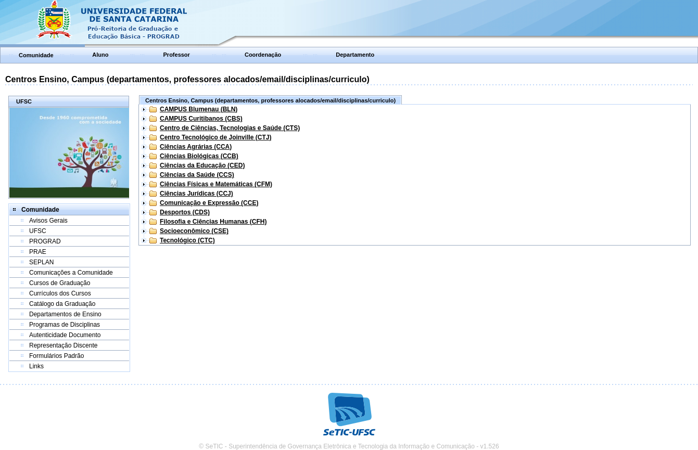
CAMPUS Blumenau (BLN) (198, 109)
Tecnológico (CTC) (187, 240)
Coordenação (263, 55)
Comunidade (36, 55)
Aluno (100, 55)
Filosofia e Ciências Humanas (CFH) (213, 221)
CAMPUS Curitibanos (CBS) (201, 118)
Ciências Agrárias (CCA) (196, 146)
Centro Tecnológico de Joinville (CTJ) (215, 137)
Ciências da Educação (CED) (202, 165)
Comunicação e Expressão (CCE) (209, 203)
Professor (176, 55)
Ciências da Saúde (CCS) (197, 174)
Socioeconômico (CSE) (194, 231)
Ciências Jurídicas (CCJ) (196, 193)
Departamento (355, 55)
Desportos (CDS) (185, 212)
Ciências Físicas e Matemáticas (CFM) (216, 184)
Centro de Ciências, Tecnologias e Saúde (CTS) (230, 128)
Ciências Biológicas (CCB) (199, 156)
